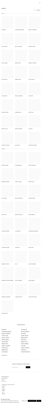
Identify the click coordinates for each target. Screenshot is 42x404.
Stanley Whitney (25, 347)
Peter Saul (23, 339)
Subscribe (3, 393)
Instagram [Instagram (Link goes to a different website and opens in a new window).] (3, 389)
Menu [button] (39, 2)
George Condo (5, 339)
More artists (4, 355)
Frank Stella (24, 341)
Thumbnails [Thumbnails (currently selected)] (38, 10)
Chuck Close (5, 335)
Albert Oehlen (24, 335)
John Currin (5, 341)
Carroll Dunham (6, 345)
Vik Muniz (23, 333)
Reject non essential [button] (32, 400)
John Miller (24, 329)
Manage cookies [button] (24, 400)
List (34, 10)
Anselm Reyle (24, 337)
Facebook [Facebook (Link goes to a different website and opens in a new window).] (3, 386)
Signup (28, 367)
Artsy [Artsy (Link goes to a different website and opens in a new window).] (3, 392)
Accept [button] (39, 400)
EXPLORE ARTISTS (21, 324)
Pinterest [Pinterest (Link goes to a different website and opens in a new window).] (3, 390)
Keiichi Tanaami (24, 343)
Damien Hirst (5, 349)
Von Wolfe (23, 349)
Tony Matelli (5, 351)
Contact (3, 379)
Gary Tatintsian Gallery (21, 2)
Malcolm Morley (25, 331)
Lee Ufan (23, 345)
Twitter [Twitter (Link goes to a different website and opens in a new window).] (3, 387)
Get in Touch (4, 381)
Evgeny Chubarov (6, 333)
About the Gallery (4, 378)
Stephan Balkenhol (6, 331)
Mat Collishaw (5, 337)
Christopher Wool (25, 351)
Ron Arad (4, 329)
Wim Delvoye (5, 343)
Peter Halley (5, 347)
